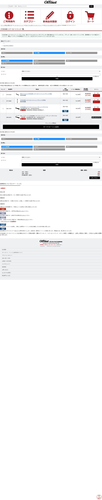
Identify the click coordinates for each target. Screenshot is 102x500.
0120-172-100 (47, 243)
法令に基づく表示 (6, 258)
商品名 (68, 60)
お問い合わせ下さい (96, 117)
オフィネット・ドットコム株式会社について (12, 252)
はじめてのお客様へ (6, 272)
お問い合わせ (21, 211)
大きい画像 (69, 52)
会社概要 (4, 249)
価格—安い (4, 63)
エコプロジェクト (6, 264)
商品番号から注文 (6, 275)
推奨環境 (4, 266)
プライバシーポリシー (7, 255)
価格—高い (36, 63)
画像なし (4, 52)
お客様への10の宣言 (6, 261)
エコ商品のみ (96, 76)
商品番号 (36, 60)
